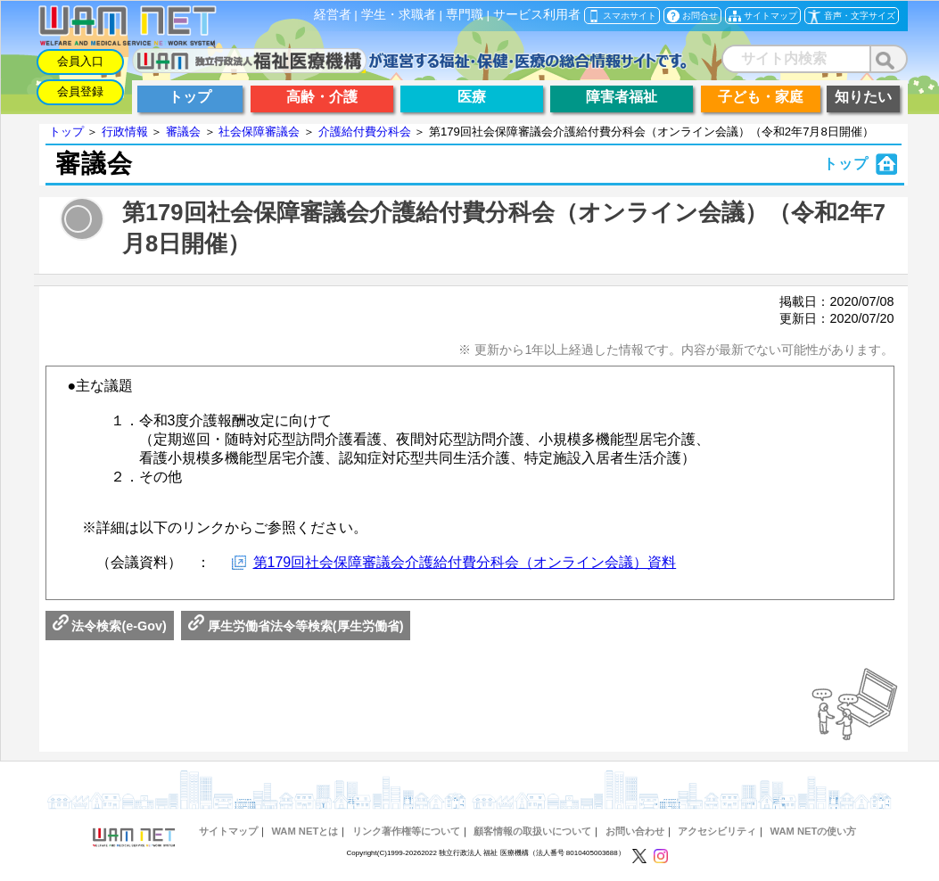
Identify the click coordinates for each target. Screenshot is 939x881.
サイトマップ (228, 831)
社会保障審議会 (259, 131)
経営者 (332, 14)
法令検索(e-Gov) (110, 626)
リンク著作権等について (406, 831)
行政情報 (125, 131)
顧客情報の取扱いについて (532, 831)
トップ (66, 131)
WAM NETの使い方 (813, 831)
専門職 (464, 14)
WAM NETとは (304, 831)
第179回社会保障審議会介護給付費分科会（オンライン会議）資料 (465, 562)
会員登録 (80, 91)
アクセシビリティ (717, 831)
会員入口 (80, 61)
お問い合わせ (634, 831)
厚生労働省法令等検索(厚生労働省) (296, 626)
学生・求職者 (398, 14)
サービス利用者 (537, 14)
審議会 (183, 131)
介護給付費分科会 (364, 131)
